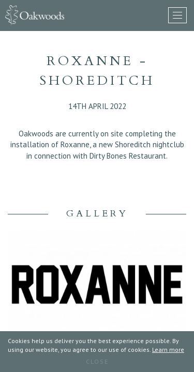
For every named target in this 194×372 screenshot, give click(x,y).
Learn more (168, 349)
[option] (97, 289)
